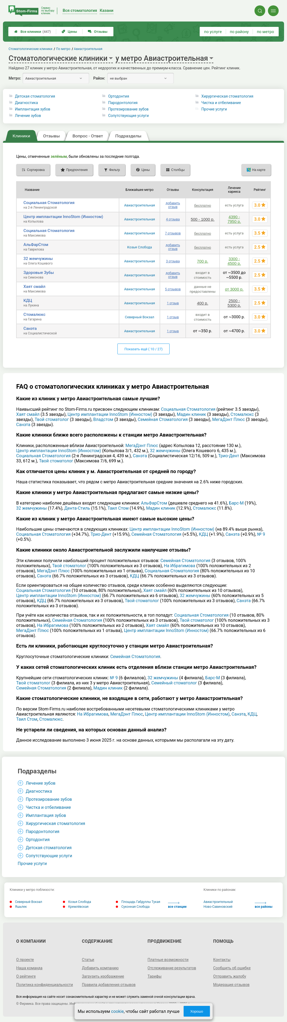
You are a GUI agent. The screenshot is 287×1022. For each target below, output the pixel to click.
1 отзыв (173, 303)
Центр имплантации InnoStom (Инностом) (63, 216)
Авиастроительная (139, 205)
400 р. (202, 303)
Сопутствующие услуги (128, 115)
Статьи (88, 959)
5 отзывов (173, 289)
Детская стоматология (35, 96)
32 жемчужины (38, 258)
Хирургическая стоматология (227, 96)
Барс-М (236, 503)
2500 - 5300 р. (234, 303)
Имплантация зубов (32, 109)
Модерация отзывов (231, 984)
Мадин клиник (191, 414)
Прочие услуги (214, 109)
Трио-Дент (228, 455)
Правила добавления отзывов (109, 984)
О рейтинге (26, 976)
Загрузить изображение (103, 976)
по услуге (213, 31)
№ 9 (261, 534)
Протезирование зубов (128, 109)
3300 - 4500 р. (234, 261)
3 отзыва (173, 261)
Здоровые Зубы (38, 272)
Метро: (15, 78)
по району (239, 31)
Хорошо (196, 1011)
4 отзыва (173, 219)
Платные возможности (168, 959)
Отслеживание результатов (172, 968)
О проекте (25, 959)
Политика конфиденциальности (44, 984)
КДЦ (27, 300)
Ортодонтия (118, 96)
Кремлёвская (76, 907)
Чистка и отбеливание (221, 103)
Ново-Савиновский (217, 907)
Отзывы (97, 32)
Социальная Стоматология (48, 202)
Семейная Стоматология (163, 419)
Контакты (221, 959)
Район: (99, 78)
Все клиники (32, 32)
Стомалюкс (34, 314)
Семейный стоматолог (174, 682)
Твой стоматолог (52, 419)
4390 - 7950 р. (234, 219)
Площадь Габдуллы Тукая (138, 902)
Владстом (103, 419)
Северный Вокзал (139, 317)
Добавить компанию (100, 968)
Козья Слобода (139, 247)
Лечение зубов (28, 115)
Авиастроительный (218, 902)
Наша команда (29, 968)
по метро (265, 31)
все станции (177, 905)
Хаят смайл (34, 286)
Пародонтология (123, 103)
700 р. (202, 261)
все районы (263, 905)
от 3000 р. (234, 289)
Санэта (30, 328)
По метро (63, 49)
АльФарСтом (35, 244)
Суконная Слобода (132, 907)
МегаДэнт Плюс (228, 419)
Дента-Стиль (77, 508)
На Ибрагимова (179, 565)
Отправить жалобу (229, 976)
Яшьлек (18, 907)
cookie (117, 1011)
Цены (69, 32)
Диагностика (26, 103)
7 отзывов (173, 233)
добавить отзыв (173, 205)
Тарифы (155, 976)
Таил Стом (118, 508)
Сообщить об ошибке (231, 968)
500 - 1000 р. (202, 219)
